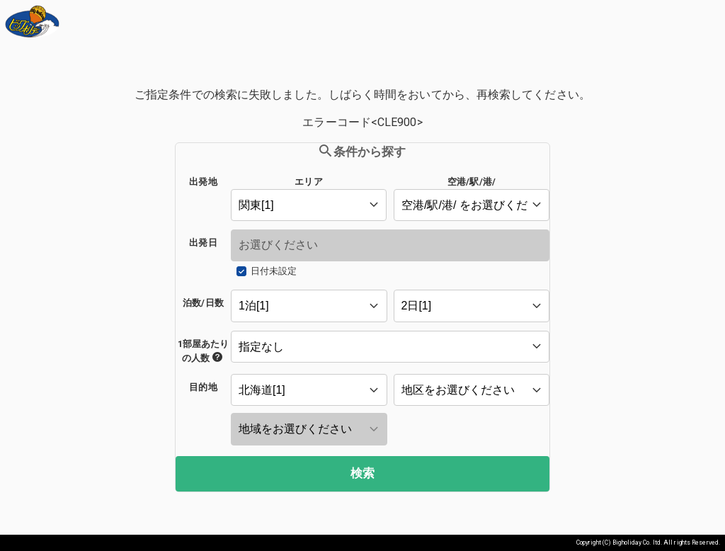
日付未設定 (274, 271)
